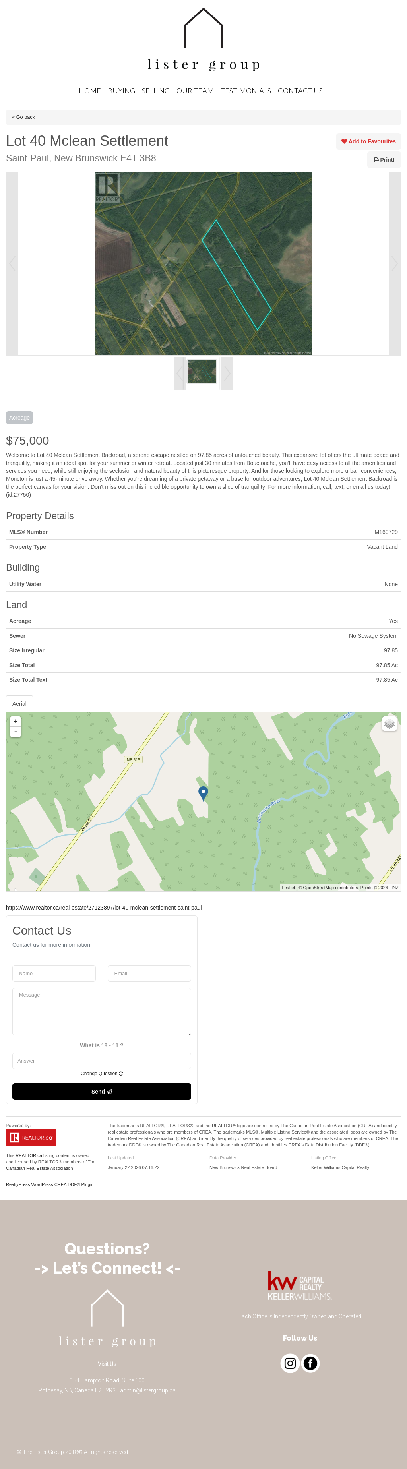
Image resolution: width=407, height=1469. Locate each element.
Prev (12, 263)
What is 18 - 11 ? (102, 1045)
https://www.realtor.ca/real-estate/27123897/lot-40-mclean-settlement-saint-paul (104, 907)
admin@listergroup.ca (148, 1390)
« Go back (23, 117)
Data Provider (222, 1157)
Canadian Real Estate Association (39, 1168)
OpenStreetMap (318, 887)
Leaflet (288, 887)
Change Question (102, 1073)
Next (395, 263)
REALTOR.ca (29, 1155)
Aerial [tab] (19, 704)
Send (101, 1091)
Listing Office (323, 1157)
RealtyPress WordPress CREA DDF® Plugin (50, 1184)
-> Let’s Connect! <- (107, 1267)
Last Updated (121, 1157)
